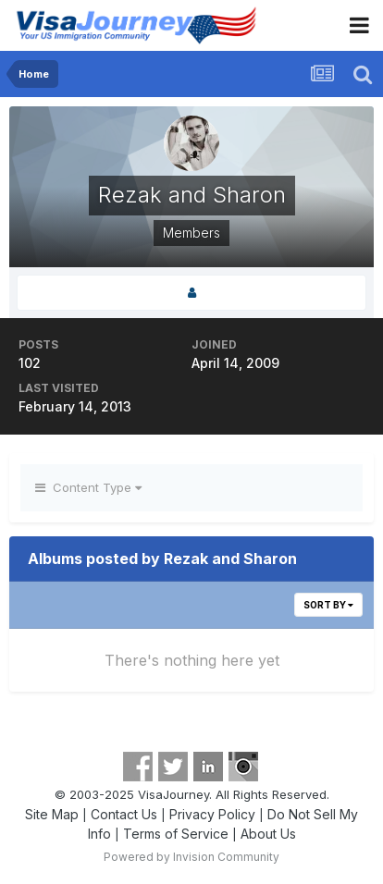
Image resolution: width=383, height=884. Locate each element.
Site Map (52, 814)
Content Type (88, 487)
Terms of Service (176, 833)
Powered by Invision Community (191, 857)
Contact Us (124, 814)
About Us (268, 833)
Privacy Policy (212, 814)
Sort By (328, 604)
